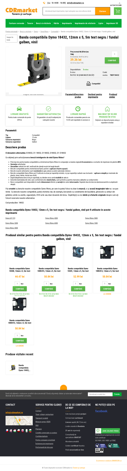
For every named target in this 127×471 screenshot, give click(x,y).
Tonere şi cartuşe (79, 468)
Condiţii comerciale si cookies (46, 433)
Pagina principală (12, 32)
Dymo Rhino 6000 (51, 223)
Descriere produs (79, 95)
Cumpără (112, 60)
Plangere (39, 429)
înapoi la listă (10, 38)
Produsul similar (113, 95)
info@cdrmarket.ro (75, 3)
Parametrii (70, 94)
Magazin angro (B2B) (43, 422)
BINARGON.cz (117, 461)
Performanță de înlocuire (44, 447)
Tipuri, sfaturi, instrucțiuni (44, 414)
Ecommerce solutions (104, 461)
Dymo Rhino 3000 (12, 228)
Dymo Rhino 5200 (12, 223)
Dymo (36, 32)
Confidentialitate (42, 436)
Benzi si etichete (25, 32)
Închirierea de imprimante (44, 444)
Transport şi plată (42, 418)
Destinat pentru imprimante (95, 95)
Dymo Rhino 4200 (51, 218)
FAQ (37, 425)
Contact (38, 411)
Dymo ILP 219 (10, 218)
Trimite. (117, 394)
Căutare (102, 11)
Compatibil (55, 32)
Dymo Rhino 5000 (91, 218)
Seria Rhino (44, 32)
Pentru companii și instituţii (45, 440)
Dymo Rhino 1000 (91, 223)
